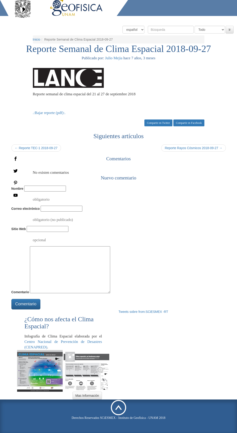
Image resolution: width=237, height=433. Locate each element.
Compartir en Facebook (189, 122)
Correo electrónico (25, 208)
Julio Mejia (113, 58)
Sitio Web (18, 229)
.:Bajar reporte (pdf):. (49, 113)
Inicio (36, 39)
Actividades (200, 20)
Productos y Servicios (170, 20)
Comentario (20, 292)
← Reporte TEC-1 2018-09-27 (36, 148)
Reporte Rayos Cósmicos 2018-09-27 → (193, 148)
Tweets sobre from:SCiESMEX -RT (143, 312)
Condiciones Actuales (132, 20)
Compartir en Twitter (158, 122)
